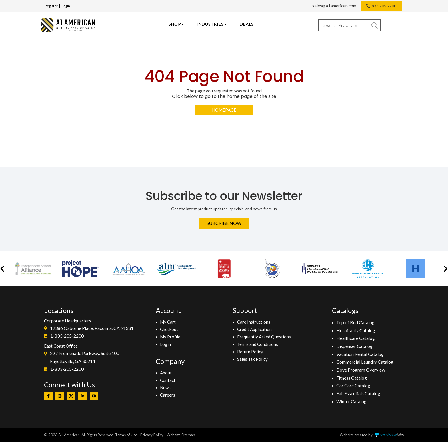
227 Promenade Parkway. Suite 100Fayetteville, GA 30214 (84, 357)
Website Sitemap (181, 435)
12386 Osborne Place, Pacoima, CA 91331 (91, 328)
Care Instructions (253, 321)
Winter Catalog (351, 401)
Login (66, 6)
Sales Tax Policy (252, 359)
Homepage (224, 109)
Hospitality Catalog (355, 330)
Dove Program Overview (360, 369)
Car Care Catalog (353, 385)
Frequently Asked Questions (264, 336)
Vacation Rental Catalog (360, 354)
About (166, 372)
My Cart (168, 321)
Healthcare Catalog (355, 338)
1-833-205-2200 (67, 335)
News (165, 387)
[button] (2, 268)
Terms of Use (126, 435)
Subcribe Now (224, 223)
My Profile (170, 336)
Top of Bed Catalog (355, 322)
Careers (167, 394)
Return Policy (250, 351)
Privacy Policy (151, 435)
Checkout (169, 329)
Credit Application (254, 329)
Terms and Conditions (257, 344)
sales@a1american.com (334, 5)
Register (51, 6)
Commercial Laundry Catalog (364, 361)
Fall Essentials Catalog (358, 393)
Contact (167, 380)
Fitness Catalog (351, 377)
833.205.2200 (384, 5)
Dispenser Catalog (354, 346)
